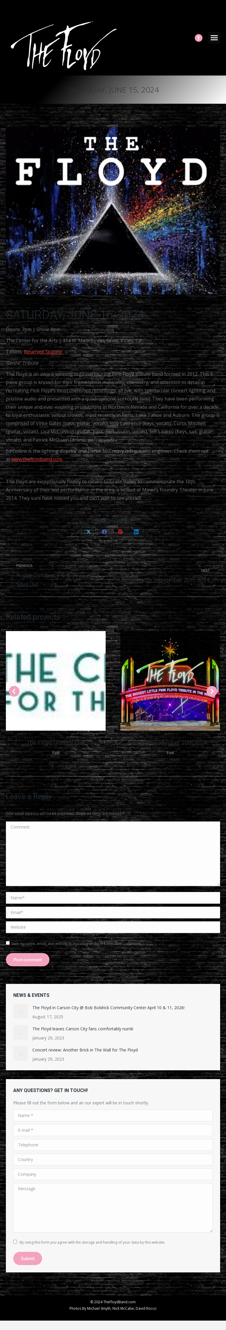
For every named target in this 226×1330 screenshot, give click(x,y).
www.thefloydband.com (36, 459)
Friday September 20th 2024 (170, 742)
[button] (14, 691)
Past (55, 752)
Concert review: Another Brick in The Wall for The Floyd (85, 1050)
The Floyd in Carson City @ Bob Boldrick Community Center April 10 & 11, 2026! (108, 1007)
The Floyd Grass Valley (55, 742)
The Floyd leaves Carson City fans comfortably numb (82, 1029)
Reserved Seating (43, 351)
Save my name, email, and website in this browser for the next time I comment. (76, 943)
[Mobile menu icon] (214, 37)
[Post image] (20, 1011)
